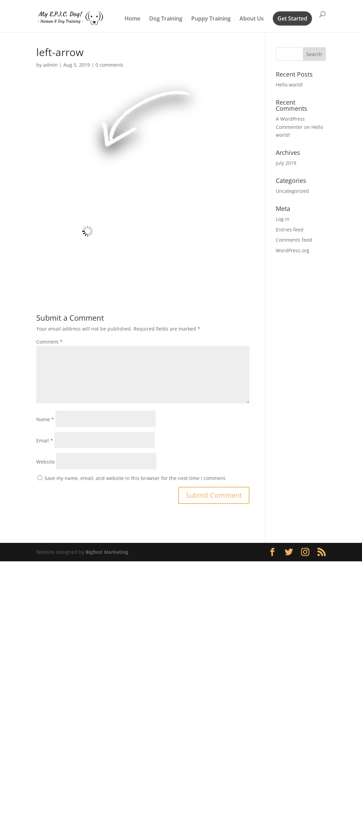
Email (44, 440)
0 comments (109, 65)
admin (50, 65)
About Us (252, 19)
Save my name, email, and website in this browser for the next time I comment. (135, 478)
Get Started (292, 19)
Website (45, 461)
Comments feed (294, 240)
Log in (282, 219)
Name (45, 419)
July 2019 (286, 163)
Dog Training (165, 19)
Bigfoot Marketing (107, 552)
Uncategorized (292, 191)
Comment (49, 341)
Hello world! (289, 84)
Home (132, 19)
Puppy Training (211, 19)
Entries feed (289, 229)
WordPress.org (292, 250)
